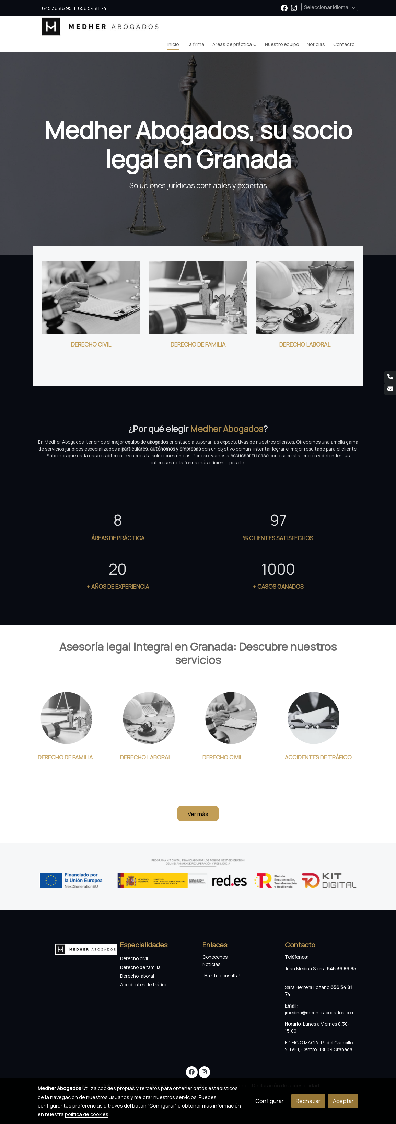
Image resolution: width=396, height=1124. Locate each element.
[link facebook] (284, 7)
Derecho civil (134, 958)
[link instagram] (294, 7)
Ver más (198, 814)
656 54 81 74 (92, 7)
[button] (234, 44)
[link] (100, 26)
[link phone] (390, 377)
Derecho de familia (140, 967)
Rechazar (308, 1101)
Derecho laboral (137, 976)
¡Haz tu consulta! (221, 976)
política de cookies (86, 1114)
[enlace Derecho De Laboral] (305, 297)
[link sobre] (74, 947)
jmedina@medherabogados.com (320, 1013)
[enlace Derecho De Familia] (198, 297)
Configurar (269, 1101)
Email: (291, 1006)
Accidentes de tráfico (144, 984)
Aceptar (343, 1101)
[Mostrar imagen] (198, 873)
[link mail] (390, 389)
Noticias (211, 964)
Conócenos (215, 957)
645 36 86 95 (57, 7)
